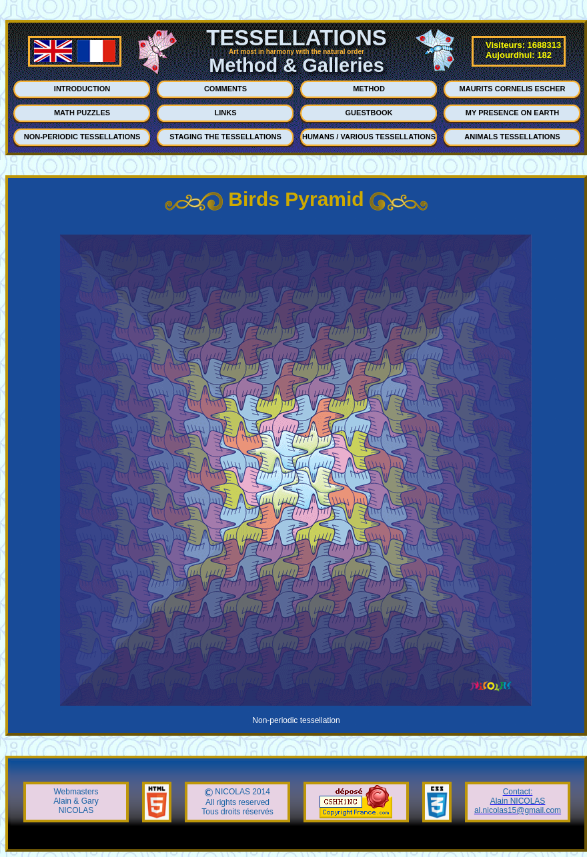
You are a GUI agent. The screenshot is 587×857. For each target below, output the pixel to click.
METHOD (369, 89)
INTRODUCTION (82, 89)
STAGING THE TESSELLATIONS (225, 137)
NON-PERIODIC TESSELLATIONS (82, 137)
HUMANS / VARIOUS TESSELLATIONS (369, 137)
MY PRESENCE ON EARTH (512, 113)
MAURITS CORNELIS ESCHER (513, 89)
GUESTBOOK (369, 113)
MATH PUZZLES (82, 113)
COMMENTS (225, 89)
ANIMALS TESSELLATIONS (512, 137)
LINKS (226, 113)
